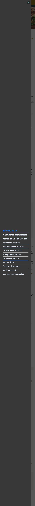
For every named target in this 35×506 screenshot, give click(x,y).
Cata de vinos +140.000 (12, 250)
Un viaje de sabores (11, 258)
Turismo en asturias (11, 243)
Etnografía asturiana (12, 254)
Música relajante (10, 270)
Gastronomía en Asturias (13, 246)
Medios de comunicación (13, 274)
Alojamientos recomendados (15, 235)
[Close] (28, 2)
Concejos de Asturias (11, 266)
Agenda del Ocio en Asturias (15, 239)
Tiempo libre (8, 262)
